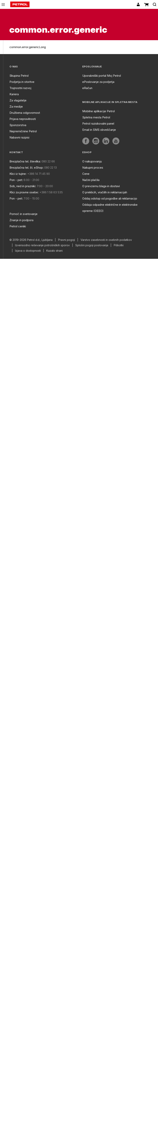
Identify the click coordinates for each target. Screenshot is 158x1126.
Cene (85, 174)
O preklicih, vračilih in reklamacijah (104, 192)
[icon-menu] (3, 4)
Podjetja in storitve (21, 82)
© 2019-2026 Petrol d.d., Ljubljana (31, 240)
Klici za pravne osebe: (24, 192)
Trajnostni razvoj (20, 88)
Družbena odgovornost (24, 113)
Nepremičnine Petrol (23, 131)
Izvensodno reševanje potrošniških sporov (42, 245)
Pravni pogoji (66, 240)
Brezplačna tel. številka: (25, 161)
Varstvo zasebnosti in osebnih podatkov (106, 240)
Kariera (14, 94)
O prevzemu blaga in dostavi (101, 186)
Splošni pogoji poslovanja (91, 245)
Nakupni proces (92, 167)
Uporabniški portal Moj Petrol (101, 75)
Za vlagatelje (17, 100)
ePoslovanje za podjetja (98, 82)
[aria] (85, 141)
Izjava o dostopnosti (28, 251)
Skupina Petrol (19, 75)
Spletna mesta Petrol (96, 117)
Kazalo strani (54, 251)
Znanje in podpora (21, 220)
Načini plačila (90, 180)
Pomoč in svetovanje (23, 214)
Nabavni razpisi (19, 137)
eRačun (87, 88)
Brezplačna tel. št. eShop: (26, 167)
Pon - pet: (16, 180)
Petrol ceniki (17, 226)
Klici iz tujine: (17, 174)
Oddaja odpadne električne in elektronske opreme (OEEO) (110, 208)
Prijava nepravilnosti (22, 119)
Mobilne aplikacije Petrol (98, 111)
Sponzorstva (17, 125)
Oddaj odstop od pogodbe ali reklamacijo (109, 198)
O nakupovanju (92, 161)
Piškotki (119, 245)
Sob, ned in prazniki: (22, 186)
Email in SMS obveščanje (99, 130)
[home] (20, 4)
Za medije (16, 106)
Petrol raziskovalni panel (98, 123)
